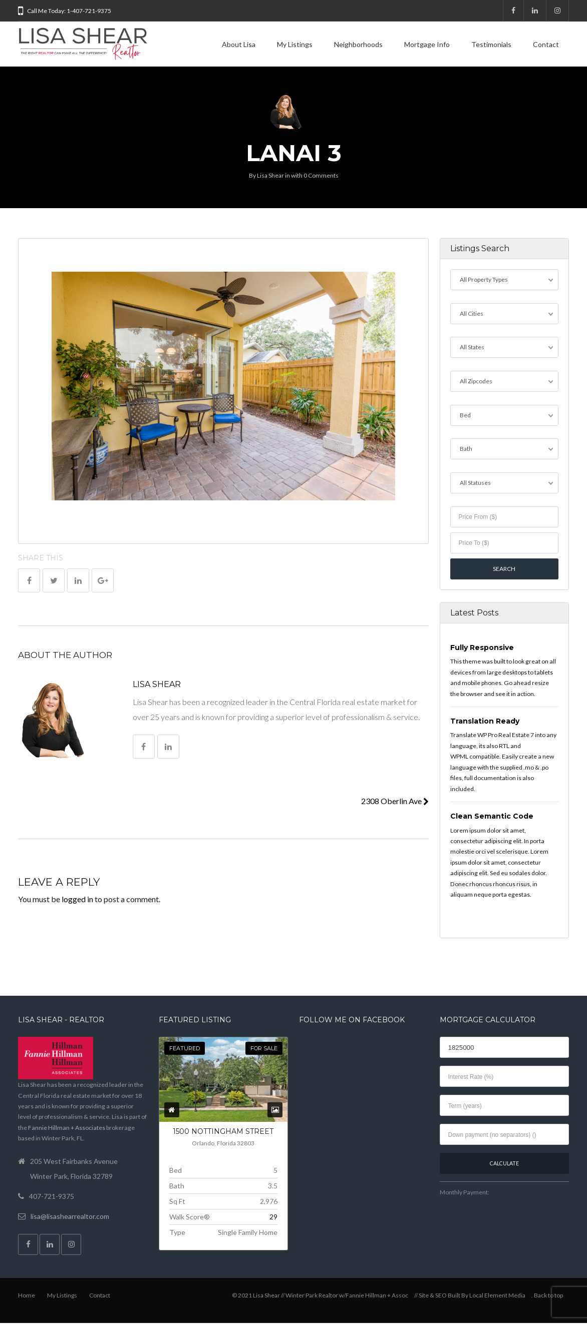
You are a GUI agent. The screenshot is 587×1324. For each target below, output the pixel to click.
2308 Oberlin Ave (395, 801)
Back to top (548, 1296)
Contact (546, 44)
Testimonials (491, 44)
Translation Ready (484, 722)
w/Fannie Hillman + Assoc (373, 1296)
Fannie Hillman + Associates (66, 1128)
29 (273, 1217)
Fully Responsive (482, 648)
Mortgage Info (427, 44)
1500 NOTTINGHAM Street (223, 1132)
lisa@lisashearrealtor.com (70, 1217)
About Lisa (238, 44)
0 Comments (321, 175)
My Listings (295, 44)
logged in (77, 899)
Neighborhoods (358, 44)
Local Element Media (497, 1296)
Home (26, 1296)
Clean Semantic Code (491, 817)
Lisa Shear (270, 175)
